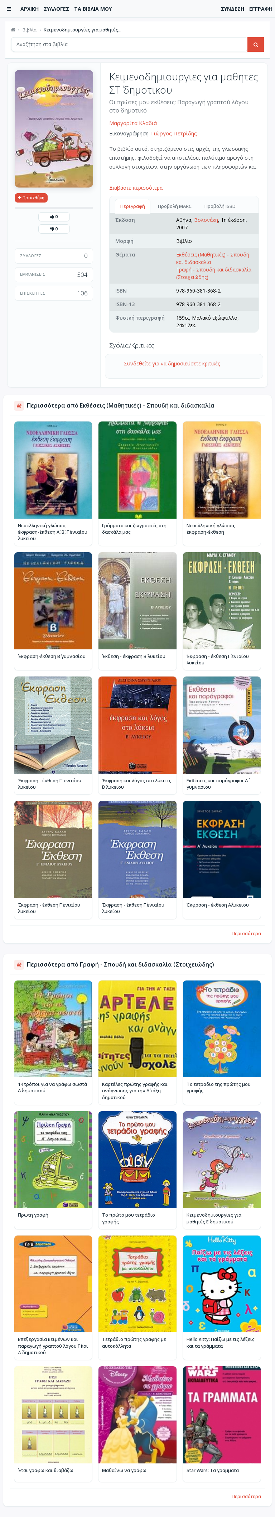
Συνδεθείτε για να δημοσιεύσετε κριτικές (172, 363)
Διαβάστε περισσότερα (136, 187)
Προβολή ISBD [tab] (220, 206)
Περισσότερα (246, 933)
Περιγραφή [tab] (132, 206)
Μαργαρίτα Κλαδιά (133, 122)
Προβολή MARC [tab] (175, 206)
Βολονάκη (206, 219)
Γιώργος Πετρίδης (174, 133)
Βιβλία (30, 29)
